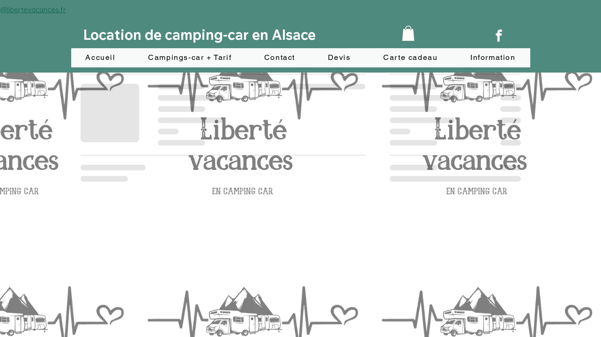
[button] (408, 33)
